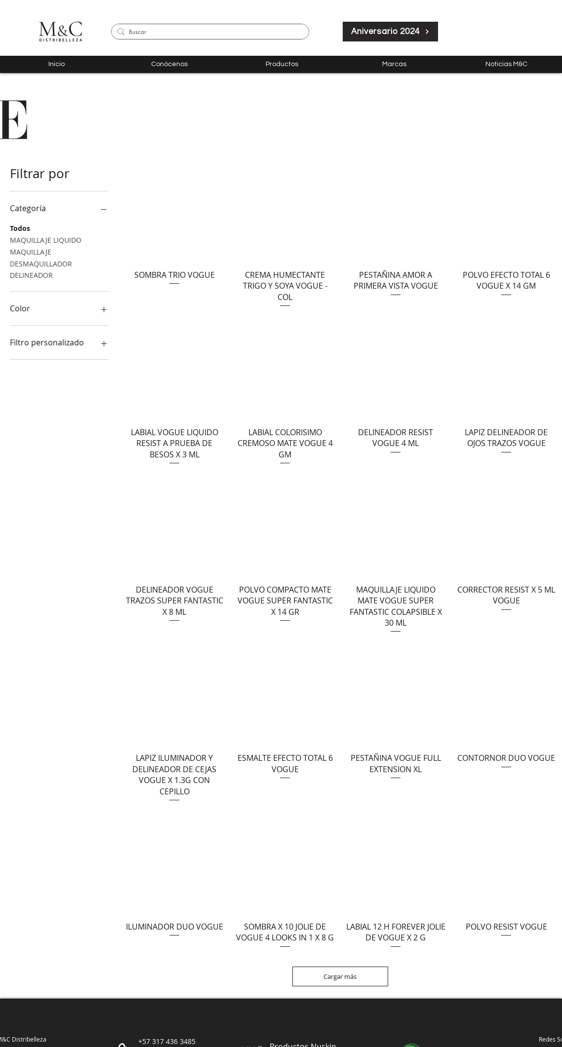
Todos (20, 228)
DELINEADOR (31, 274)
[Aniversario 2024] (390, 31)
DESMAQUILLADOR (41, 263)
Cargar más (340, 976)
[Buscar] (208, 32)
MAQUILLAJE (30, 251)
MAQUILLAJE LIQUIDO (45, 239)
